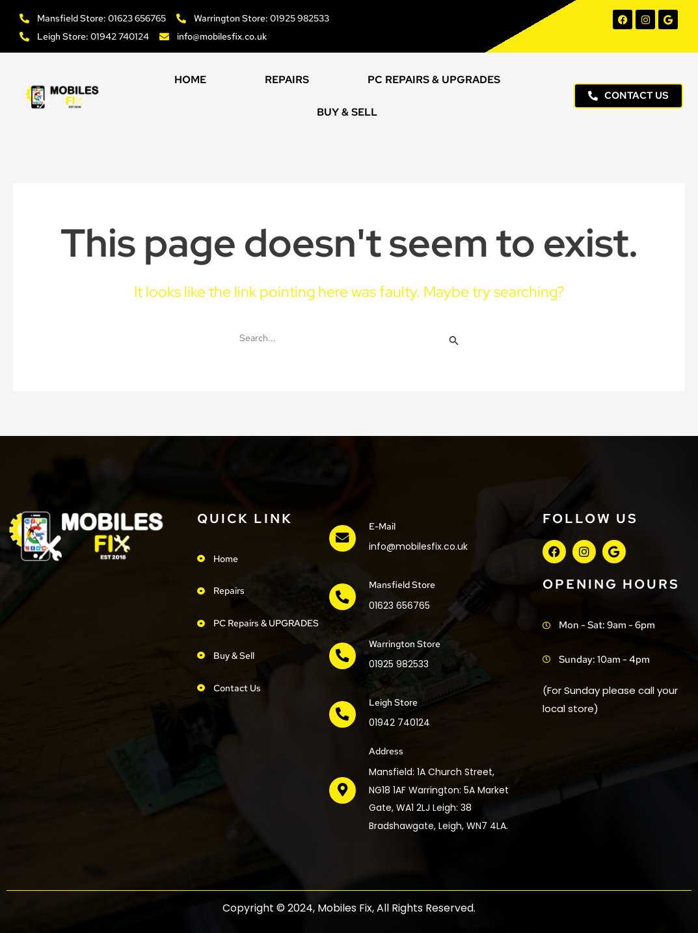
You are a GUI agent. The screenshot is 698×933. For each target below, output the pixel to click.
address (384, 751)
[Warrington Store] (341, 655)
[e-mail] (341, 538)
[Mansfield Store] (341, 597)
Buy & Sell (347, 112)
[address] (341, 790)
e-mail (380, 526)
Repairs (287, 79)
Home (190, 79)
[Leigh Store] (341, 714)
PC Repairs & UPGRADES (434, 79)
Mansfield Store (401, 584)
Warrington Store (405, 643)
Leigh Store (392, 702)
